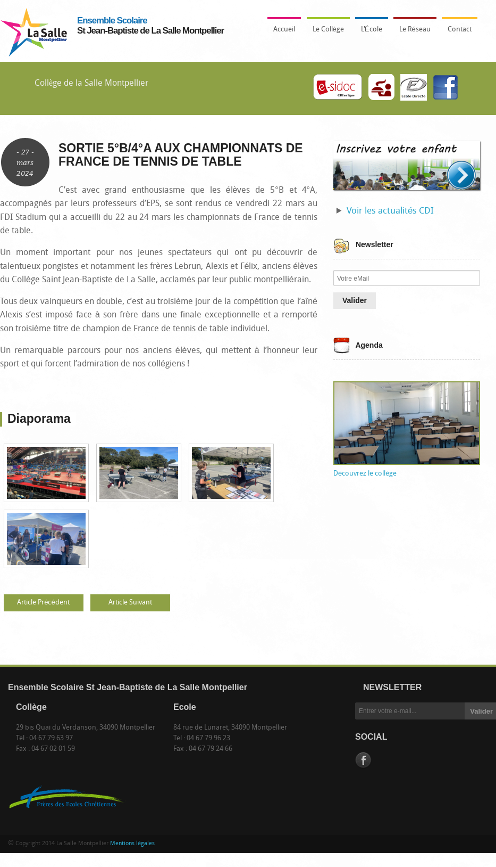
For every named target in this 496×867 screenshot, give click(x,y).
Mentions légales (132, 844)
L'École (369, 32)
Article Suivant (130, 602)
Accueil (284, 29)
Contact (460, 29)
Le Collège (325, 32)
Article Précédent (43, 602)
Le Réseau (415, 29)
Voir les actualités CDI (390, 211)
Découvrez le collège (365, 473)
